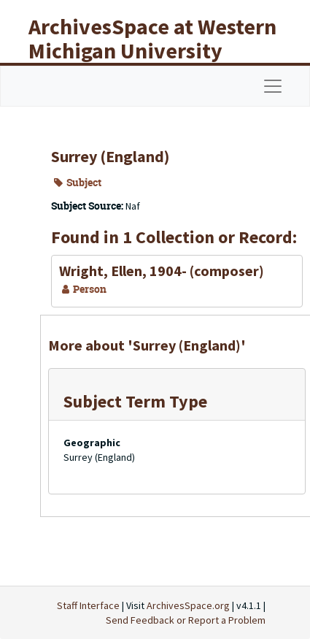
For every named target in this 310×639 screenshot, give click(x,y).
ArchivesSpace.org (188, 605)
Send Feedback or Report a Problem (186, 620)
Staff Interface (88, 605)
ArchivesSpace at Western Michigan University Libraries (152, 50)
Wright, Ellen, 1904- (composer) (161, 270)
